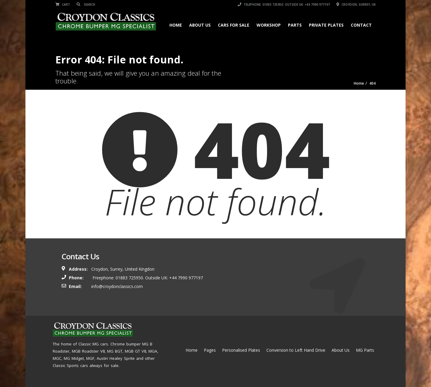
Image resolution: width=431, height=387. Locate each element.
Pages (210, 350)
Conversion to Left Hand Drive (295, 350)
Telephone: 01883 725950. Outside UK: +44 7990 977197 (284, 4)
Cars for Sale (233, 25)
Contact (361, 25)
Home (175, 25)
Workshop (269, 25)
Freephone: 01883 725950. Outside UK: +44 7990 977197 (147, 278)
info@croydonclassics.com (117, 286)
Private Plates (326, 25)
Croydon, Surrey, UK (356, 4)
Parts (295, 25)
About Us (200, 25)
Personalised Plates (241, 350)
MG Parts (365, 350)
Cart (62, 4)
